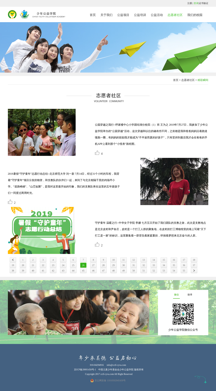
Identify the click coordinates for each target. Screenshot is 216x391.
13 (144, 260)
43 (63, 270)
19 (13, 265)
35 (174, 265)
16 (174, 260)
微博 (189, 294)
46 (93, 270)
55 (184, 270)
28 (103, 265)
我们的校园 (194, 15)
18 (194, 260)
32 (144, 265)
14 (154, 260)
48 (113, 270)
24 (63, 265)
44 (73, 270)
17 (184, 260)
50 (133, 270)
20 (23, 265)
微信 (176, 294)
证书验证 (203, 3)
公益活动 (157, 15)
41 (43, 270)
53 (164, 270)
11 (123, 260)
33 (154, 265)
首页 (93, 15)
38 (13, 270)
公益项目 (123, 15)
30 (123, 265)
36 (184, 265)
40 (33, 270)
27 (93, 265)
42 (53, 270)
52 (154, 270)
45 (83, 270)
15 (164, 260)
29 (113, 265)
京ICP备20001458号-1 (85, 369)
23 (53, 265)
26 (83, 265)
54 (174, 270)
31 (133, 265)
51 (144, 270)
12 (133, 260)
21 (33, 265)
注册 (189, 3)
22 (43, 265)
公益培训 (140, 15)
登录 (196, 3)
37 (194, 265)
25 (73, 265)
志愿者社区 (175, 15)
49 (123, 270)
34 (164, 265)
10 (113, 260)
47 (103, 270)
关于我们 (106, 15)
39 (23, 270)
